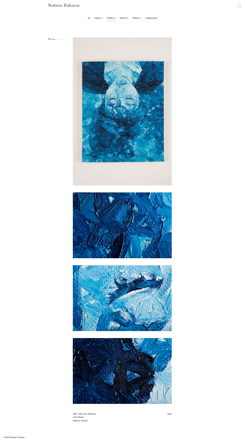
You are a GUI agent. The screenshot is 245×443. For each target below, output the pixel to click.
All (89, 18)
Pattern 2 (111, 18)
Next (170, 414)
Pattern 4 (136, 18)
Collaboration (151, 18)
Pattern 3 (124, 18)
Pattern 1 (98, 18)
